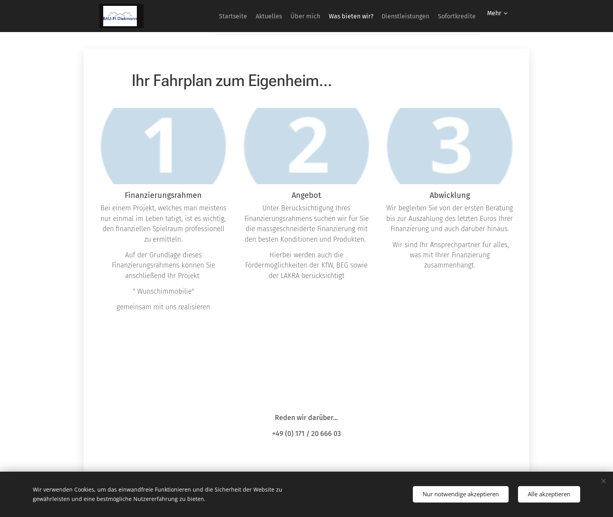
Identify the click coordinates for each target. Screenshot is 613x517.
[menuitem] (202, 16)
